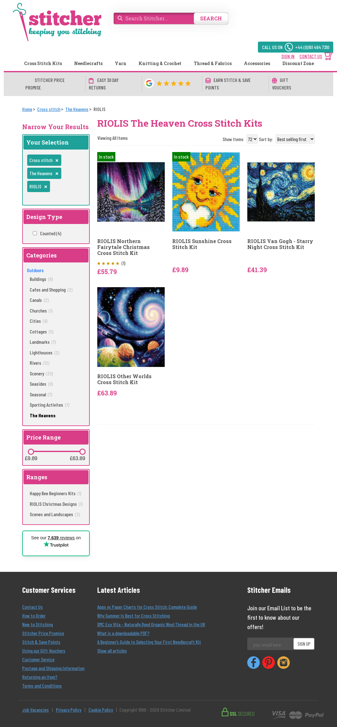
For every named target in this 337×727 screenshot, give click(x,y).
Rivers (39, 363)
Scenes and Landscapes (55, 514)
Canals (39, 300)
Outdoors (35, 270)
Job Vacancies (35, 710)
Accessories (257, 63)
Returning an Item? (39, 677)
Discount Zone (298, 63)
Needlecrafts (88, 63)
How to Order (34, 615)
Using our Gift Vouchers (43, 650)
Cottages (41, 331)
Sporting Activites (49, 405)
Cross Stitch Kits (43, 63)
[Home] (27, 109)
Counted (50, 233)
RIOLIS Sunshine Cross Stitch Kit (202, 244)
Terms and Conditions (42, 686)
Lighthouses (44, 352)
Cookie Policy (100, 710)
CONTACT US (310, 56)
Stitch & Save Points (41, 642)
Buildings (41, 279)
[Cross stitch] (48, 109)
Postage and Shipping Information (53, 668)
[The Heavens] (76, 109)
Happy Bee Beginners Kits (55, 493)
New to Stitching (37, 624)
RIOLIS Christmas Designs (56, 504)
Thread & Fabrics (213, 63)
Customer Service (38, 659)
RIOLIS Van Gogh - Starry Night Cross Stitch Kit (280, 244)
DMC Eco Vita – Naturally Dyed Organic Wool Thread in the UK (151, 624)
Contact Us (32, 607)
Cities (39, 321)
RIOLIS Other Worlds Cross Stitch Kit (124, 379)
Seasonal (41, 394)
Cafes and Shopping (51, 289)
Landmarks (43, 342)
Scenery (41, 373)
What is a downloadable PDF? (123, 633)
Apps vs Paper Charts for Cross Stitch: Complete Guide (147, 607)
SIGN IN (287, 56)
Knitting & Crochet (159, 63)
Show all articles (112, 650)
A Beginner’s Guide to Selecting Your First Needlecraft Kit (149, 642)
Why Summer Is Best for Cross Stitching (133, 615)
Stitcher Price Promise (43, 633)
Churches (41, 310)
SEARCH (211, 18)
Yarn (120, 63)
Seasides (41, 384)
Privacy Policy (68, 710)
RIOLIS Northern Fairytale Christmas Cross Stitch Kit (123, 247)
